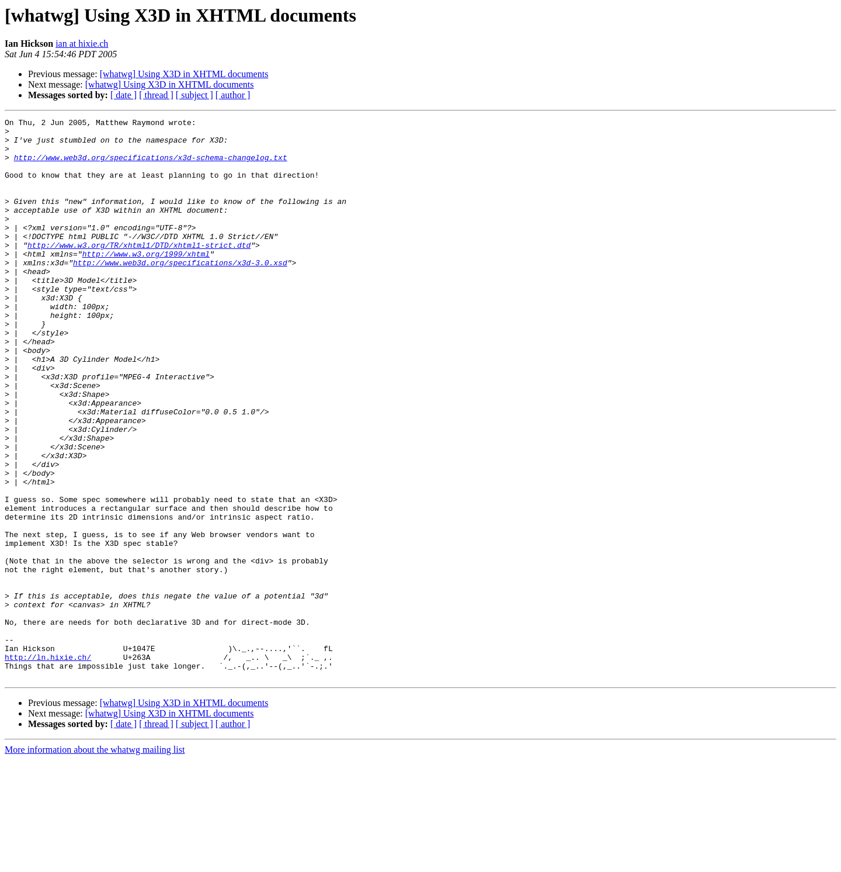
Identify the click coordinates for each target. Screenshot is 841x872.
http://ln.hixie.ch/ (48, 765)
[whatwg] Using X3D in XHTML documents (184, 74)
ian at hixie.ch (81, 44)
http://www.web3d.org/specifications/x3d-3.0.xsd (180, 292)
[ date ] (123, 95)
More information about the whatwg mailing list (95, 862)
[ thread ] (156, 95)
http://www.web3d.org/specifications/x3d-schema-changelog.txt (150, 166)
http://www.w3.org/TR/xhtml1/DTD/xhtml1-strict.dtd (139, 271)
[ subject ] (194, 95)
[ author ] (233, 95)
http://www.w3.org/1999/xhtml (146, 281)
